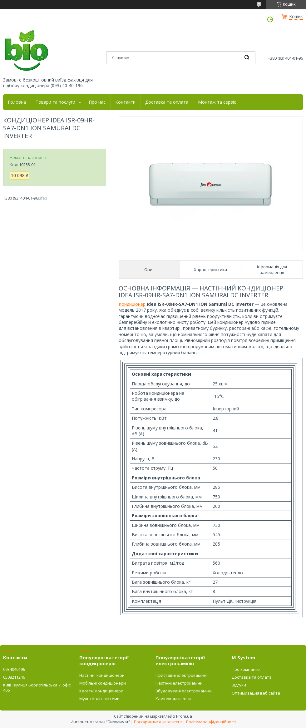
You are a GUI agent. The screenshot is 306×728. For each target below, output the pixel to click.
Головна (17, 102)
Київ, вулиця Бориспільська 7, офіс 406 (37, 687)
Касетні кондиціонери (101, 691)
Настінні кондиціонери (102, 675)
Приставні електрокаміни (181, 675)
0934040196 (14, 669)
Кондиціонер (132, 304)
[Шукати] (246, 57)
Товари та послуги (55, 102)
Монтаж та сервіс (217, 102)
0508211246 (14, 677)
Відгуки (239, 685)
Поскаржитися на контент (158, 722)
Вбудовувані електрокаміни (183, 691)
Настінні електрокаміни (179, 683)
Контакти (125, 102)
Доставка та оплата (166, 102)
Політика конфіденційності (211, 722)
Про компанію (246, 669)
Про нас (97, 102)
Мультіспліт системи (99, 698)
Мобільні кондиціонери (102, 683)
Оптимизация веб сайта (256, 693)
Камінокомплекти (173, 698)
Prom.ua (184, 716)
